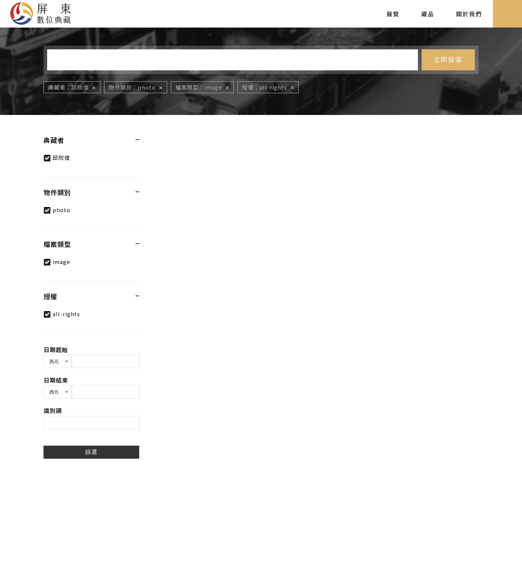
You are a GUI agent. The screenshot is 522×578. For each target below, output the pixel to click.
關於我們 (469, 14)
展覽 (392, 14)
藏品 (427, 14)
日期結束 (56, 380)
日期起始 (56, 349)
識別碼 (53, 410)
